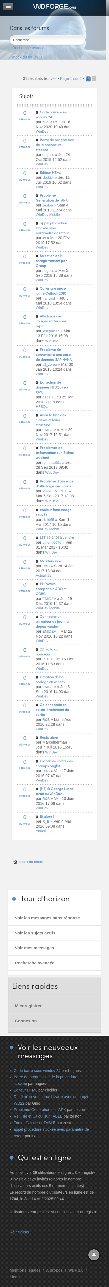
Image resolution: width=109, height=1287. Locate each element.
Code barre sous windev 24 (51, 114)
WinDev (42, 131)
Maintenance (50, 561)
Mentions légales (25, 1270)
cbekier (48, 177)
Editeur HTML (50, 172)
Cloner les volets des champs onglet (54, 763)
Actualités (43, 575)
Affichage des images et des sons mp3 (51, 321)
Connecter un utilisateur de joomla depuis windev (52, 621)
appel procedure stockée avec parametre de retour (52, 227)
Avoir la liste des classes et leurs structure (51, 419)
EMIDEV (49, 430)
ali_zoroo (49, 364)
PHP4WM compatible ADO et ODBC (51, 588)
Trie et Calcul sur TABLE (34, 1123)
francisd (48, 298)
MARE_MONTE (55, 491)
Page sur (71, 78)
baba (46, 397)
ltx (44, 238)
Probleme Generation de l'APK (51, 198)
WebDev (52, 472)
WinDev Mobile (48, 215)
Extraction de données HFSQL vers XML (52, 387)
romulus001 (51, 462)
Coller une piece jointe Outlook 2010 (51, 291)
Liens (15, 1277)
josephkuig (50, 331)
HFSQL (41, 406)
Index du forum (25, 57)
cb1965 (48, 520)
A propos (54, 1270)
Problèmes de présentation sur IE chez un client (55, 452)
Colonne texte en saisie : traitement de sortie (52, 709)
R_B (45, 659)
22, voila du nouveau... (47, 652)
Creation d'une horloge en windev (50, 679)
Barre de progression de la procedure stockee (55, 144)
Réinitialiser (19, 1232)
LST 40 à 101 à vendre (57, 537)
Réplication (49, 737)
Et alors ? (47, 816)
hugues (48, 122)
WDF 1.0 (75, 1270)
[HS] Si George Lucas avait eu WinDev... (54, 791)
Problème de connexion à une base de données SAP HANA (54, 354)
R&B (46, 566)
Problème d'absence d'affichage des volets (54, 483)
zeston (47, 205)
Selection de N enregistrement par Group (51, 260)
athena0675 (51, 542)
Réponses (24, 119)
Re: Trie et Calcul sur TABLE (38, 1116)
